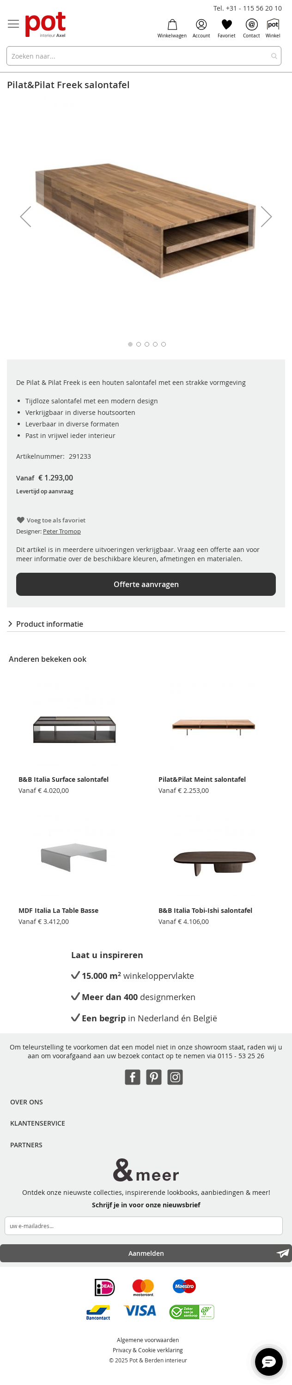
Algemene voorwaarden (148, 1339)
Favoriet (227, 28)
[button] (25, 216)
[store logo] (46, 25)
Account (201, 28)
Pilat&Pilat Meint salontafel (202, 779)
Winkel (273, 28)
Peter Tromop (62, 531)
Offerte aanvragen (146, 584)
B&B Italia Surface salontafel (63, 779)
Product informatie (49, 624)
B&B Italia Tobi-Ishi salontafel (205, 910)
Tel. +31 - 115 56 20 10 (247, 8)
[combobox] (143, 56)
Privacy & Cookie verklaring (148, 1350)
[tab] (146, 624)
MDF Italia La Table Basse (58, 910)
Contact (251, 28)
